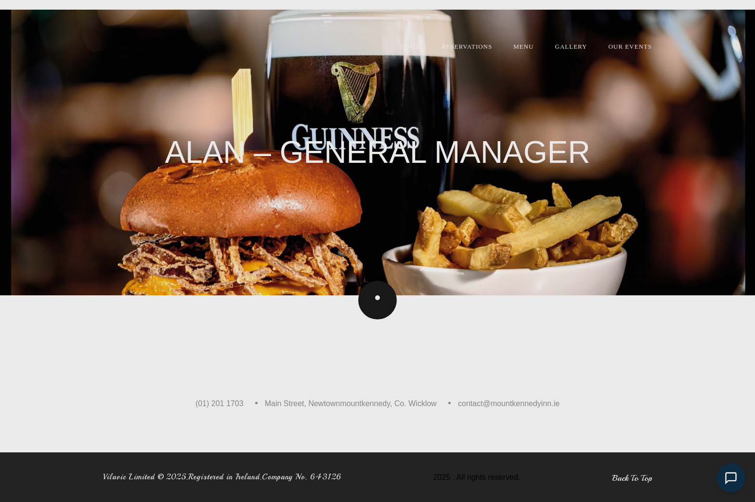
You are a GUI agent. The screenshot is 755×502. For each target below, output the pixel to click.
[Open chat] (730, 477)
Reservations (467, 46)
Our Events (630, 46)
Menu (523, 46)
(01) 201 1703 (219, 403)
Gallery (571, 46)
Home (410, 46)
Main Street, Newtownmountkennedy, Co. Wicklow (351, 403)
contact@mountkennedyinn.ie (509, 403)
